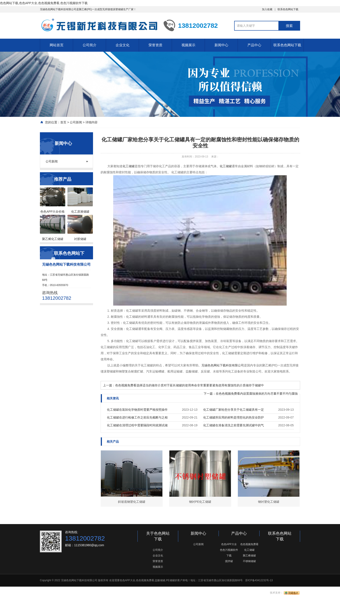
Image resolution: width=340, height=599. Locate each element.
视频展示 (188, 45)
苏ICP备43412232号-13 (259, 580)
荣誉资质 (155, 45)
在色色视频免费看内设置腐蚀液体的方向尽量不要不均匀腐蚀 (257, 393)
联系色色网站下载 (288, 9)
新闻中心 (221, 45)
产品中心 (254, 45)
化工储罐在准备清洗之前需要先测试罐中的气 (233, 425)
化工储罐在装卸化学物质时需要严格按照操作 (137, 409)
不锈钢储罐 (249, 561)
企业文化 (122, 45)
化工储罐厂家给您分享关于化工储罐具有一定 (233, 409)
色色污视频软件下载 (229, 552)
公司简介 (89, 45)
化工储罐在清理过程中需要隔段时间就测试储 (137, 425)
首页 (63, 122)
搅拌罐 (229, 561)
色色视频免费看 (249, 544)
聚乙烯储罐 (249, 555)
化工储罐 (226, 166)
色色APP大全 (229, 544)
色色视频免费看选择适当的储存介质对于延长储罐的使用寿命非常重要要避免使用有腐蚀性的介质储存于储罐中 (189, 385)
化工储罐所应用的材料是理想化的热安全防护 (233, 417)
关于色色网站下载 (158, 536)
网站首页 (57, 45)
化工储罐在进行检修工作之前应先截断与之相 (137, 417)
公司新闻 (76, 122)
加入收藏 (267, 9)
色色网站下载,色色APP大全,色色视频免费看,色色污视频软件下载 (44, 3)
